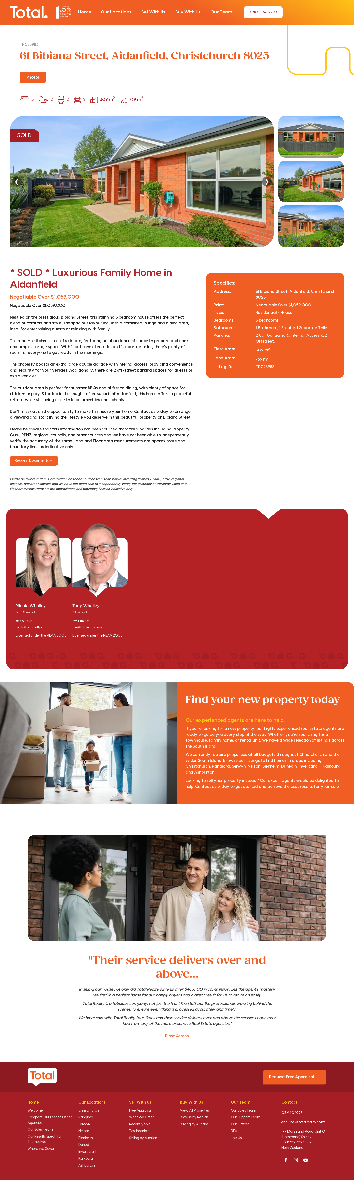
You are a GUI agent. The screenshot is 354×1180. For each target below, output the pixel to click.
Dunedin (85, 1145)
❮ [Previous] (17, 181)
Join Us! (236, 1138)
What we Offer (141, 1117)
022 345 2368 (24, 621)
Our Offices (240, 1124)
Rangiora (85, 1117)
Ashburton (86, 1165)
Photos (33, 77)
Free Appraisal (140, 1110)
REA (234, 1131)
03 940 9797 (291, 1113)
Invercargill (87, 1151)
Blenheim (85, 1138)
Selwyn (84, 1124)
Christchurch (88, 1110)
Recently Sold (140, 1124)
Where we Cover (41, 1149)
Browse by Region (194, 1117)
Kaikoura (85, 1158)
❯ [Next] (267, 181)
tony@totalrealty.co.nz (87, 627)
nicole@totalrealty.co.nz (32, 627)
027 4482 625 (80, 621)
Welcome (35, 1110)
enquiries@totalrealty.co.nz (303, 1122)
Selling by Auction (143, 1138)
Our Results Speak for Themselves (45, 1139)
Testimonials (139, 1131)
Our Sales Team (40, 1129)
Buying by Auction (194, 1124)
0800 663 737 (263, 12)
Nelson (83, 1131)
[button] (84, 12)
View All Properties (195, 1110)
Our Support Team (245, 1117)
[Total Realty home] (40, 12)
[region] (177, 181)
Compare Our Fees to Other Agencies (50, 1120)
